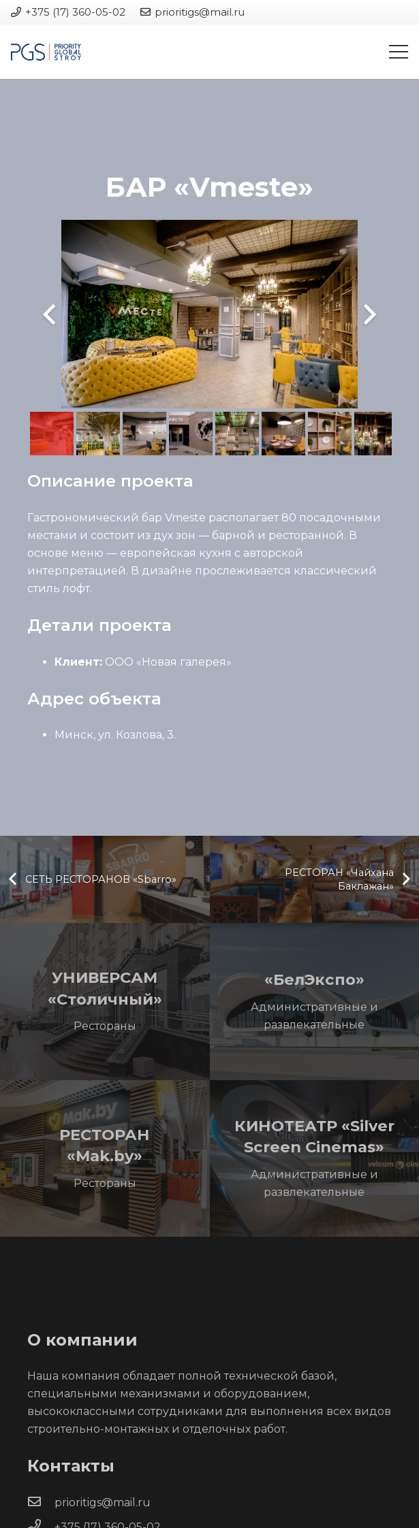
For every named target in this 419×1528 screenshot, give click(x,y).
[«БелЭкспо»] (315, 1001)
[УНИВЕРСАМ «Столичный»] (105, 1001)
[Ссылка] (46, 52)
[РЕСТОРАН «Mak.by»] (105, 1158)
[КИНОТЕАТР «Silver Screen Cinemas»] (315, 1158)
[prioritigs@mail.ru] (41, 1503)
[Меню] (398, 52)
